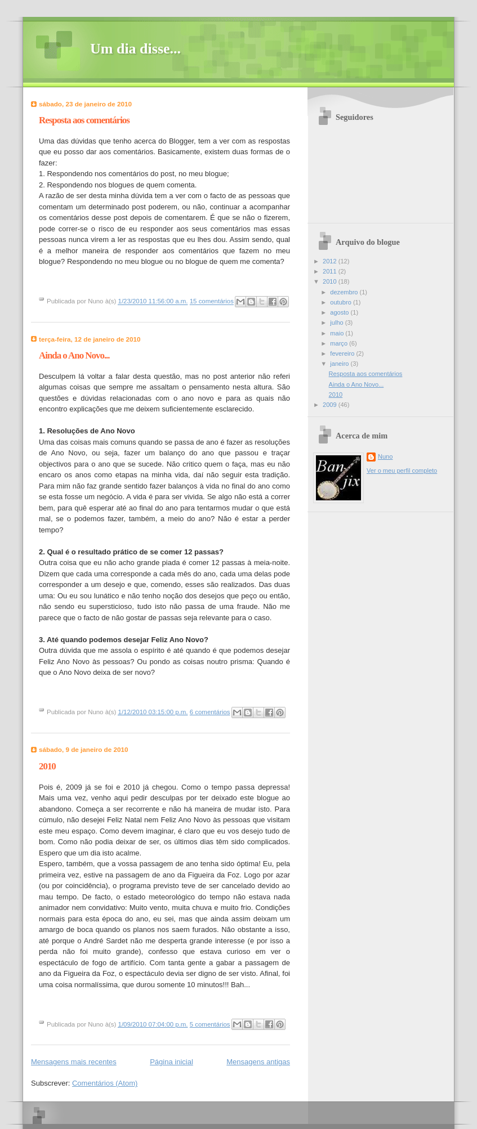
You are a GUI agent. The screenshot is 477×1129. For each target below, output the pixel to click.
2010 (47, 766)
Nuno (385, 456)
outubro (341, 302)
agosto (340, 312)
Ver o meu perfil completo (402, 470)
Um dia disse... (135, 49)
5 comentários (210, 1024)
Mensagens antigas (258, 1062)
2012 (330, 261)
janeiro (340, 363)
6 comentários (210, 712)
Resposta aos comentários (84, 120)
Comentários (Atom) (104, 1083)
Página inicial (171, 1062)
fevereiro (343, 353)
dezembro (344, 292)
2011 (330, 271)
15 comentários (212, 301)
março (339, 343)
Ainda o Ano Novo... (74, 355)
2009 (330, 404)
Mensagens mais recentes (74, 1062)
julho (337, 322)
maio (337, 333)
